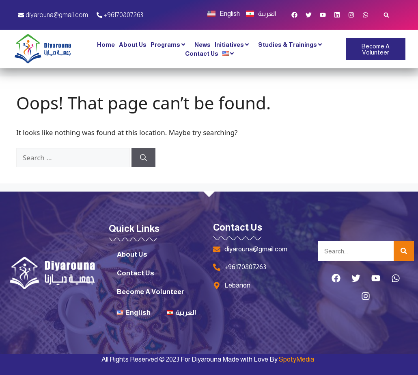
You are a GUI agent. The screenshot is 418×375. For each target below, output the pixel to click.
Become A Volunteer (150, 292)
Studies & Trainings (292, 44)
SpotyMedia (296, 359)
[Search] (143, 158)
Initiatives (234, 44)
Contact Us (201, 53)
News (202, 44)
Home (106, 44)
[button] (386, 15)
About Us (133, 44)
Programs (170, 44)
